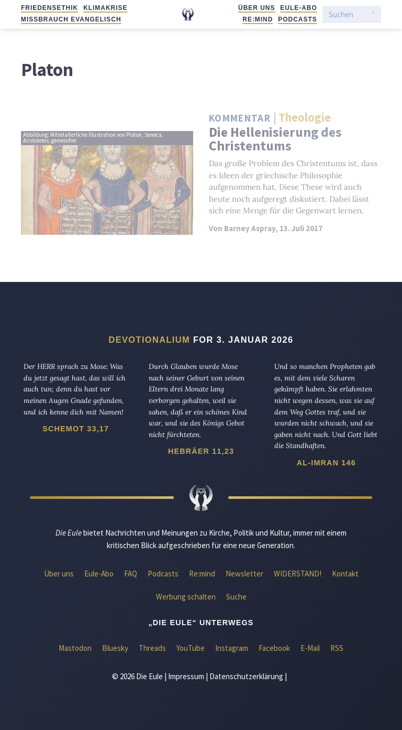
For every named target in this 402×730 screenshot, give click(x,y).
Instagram (231, 648)
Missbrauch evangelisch (71, 19)
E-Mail (310, 648)
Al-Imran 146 (326, 463)
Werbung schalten (186, 597)
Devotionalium (149, 339)
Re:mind (257, 19)
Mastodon (75, 648)
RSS (336, 648)
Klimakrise (105, 8)
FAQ (130, 574)
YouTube (190, 648)
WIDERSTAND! (297, 574)
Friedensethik (49, 8)
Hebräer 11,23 (201, 451)
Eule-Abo (298, 8)
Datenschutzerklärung (246, 676)
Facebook (274, 648)
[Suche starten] (373, 14)
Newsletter (244, 574)
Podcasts (297, 19)
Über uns (256, 8)
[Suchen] (348, 14)
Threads (152, 648)
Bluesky (115, 648)
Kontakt (345, 574)
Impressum (186, 676)
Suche (236, 597)
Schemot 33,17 (75, 428)
